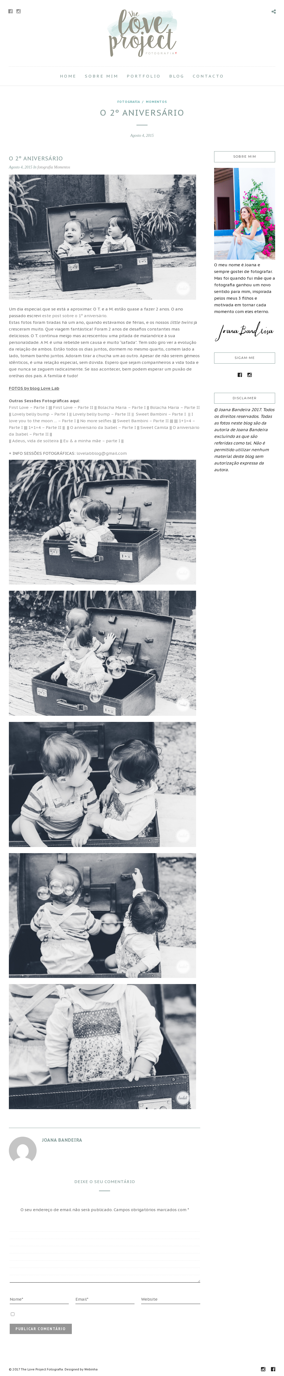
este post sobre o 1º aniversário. (74, 315)
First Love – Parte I (28, 407)
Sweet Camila (154, 427)
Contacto (208, 76)
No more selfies (95, 420)
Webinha (91, 1369)
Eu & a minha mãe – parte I (92, 440)
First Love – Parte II (73, 407)
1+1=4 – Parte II (44, 427)
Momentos (156, 102)
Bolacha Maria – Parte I (122, 407)
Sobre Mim (101, 76)
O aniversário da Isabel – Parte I (103, 427)
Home (68, 76)
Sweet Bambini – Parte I (162, 414)
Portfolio (144, 76)
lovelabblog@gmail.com (102, 453)
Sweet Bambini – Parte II (143, 420)
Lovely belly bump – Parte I (39, 414)
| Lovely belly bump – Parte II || (102, 414)
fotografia (128, 102)
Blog (176, 76)
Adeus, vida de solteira (35, 440)
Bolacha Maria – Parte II (175, 407)
